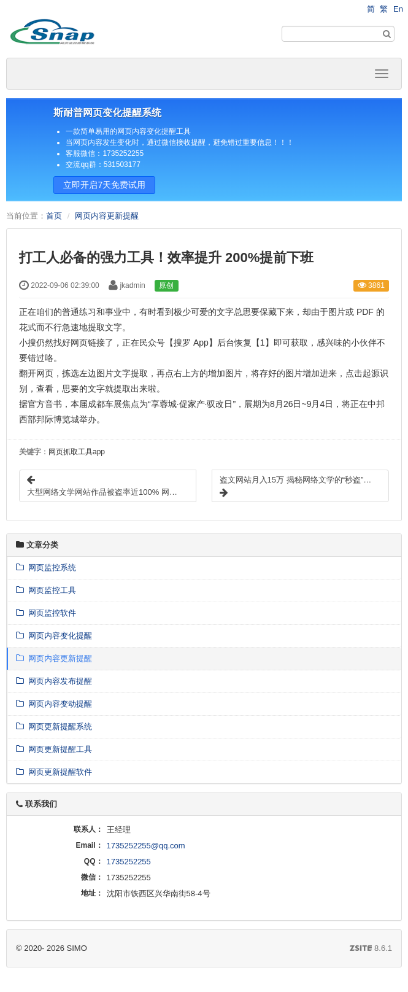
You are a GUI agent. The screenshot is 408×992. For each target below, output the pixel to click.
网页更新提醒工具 (54, 749)
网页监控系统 (46, 567)
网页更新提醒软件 (54, 772)
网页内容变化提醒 (54, 635)
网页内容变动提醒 (54, 703)
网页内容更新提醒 (107, 215)
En (398, 9)
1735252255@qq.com (146, 845)
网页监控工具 (46, 590)
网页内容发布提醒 (54, 681)
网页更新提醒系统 (54, 726)
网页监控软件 (46, 613)
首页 (54, 215)
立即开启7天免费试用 (104, 185)
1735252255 (129, 861)
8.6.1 (371, 949)
